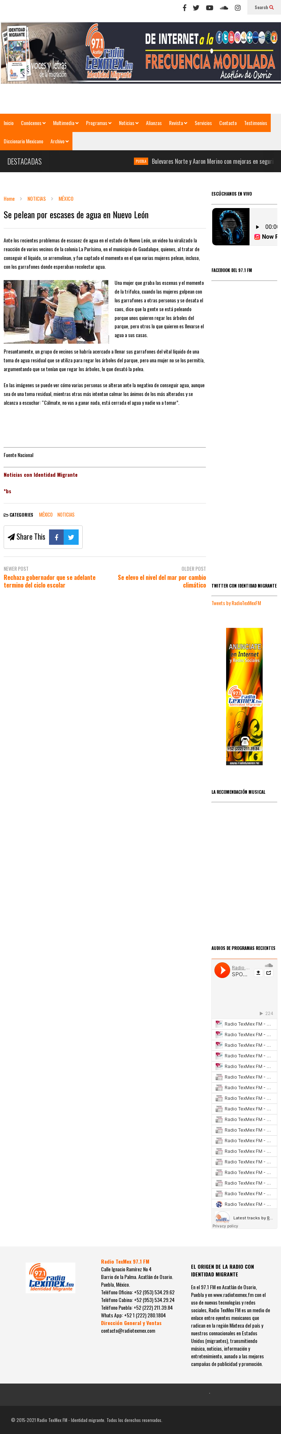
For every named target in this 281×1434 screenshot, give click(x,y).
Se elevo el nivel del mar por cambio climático (162, 581)
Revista (178, 123)
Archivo (59, 141)
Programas (99, 123)
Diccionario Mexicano (23, 141)
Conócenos (33, 123)
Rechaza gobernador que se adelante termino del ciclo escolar (49, 581)
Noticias (129, 123)
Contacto (228, 123)
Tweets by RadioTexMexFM (236, 603)
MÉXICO (46, 514)
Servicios (203, 123)
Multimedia (66, 123)
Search (264, 7)
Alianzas (154, 123)
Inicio (9, 123)
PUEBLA (144, 161)
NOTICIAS (66, 514)
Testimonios (255, 123)
